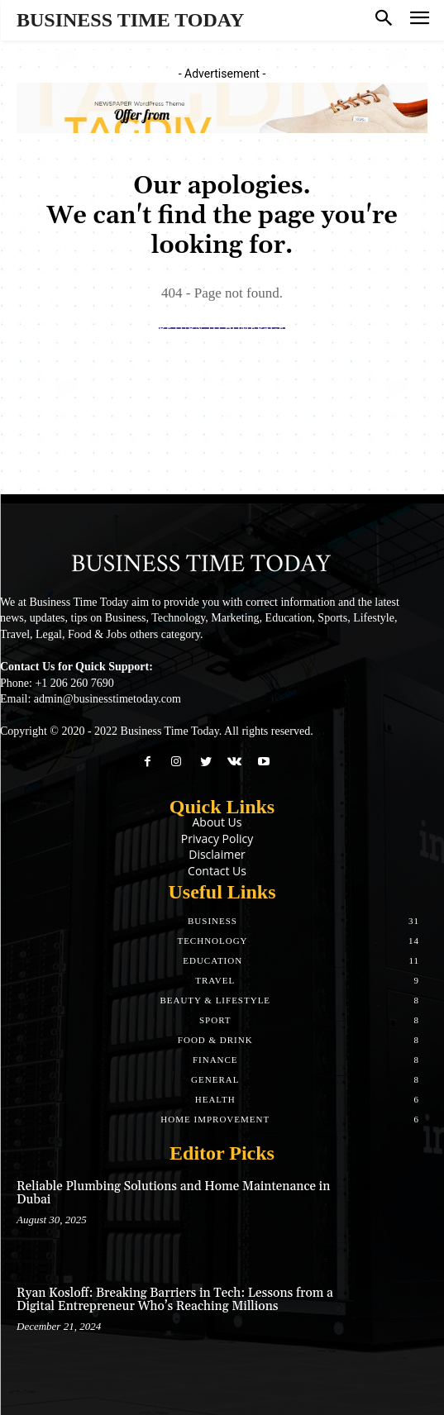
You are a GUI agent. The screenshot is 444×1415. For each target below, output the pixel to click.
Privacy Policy (217, 838)
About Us (217, 822)
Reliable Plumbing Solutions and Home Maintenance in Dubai (173, 1193)
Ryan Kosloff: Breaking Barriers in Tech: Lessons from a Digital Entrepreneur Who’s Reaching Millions (175, 1300)
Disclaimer (217, 854)
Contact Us (217, 871)
